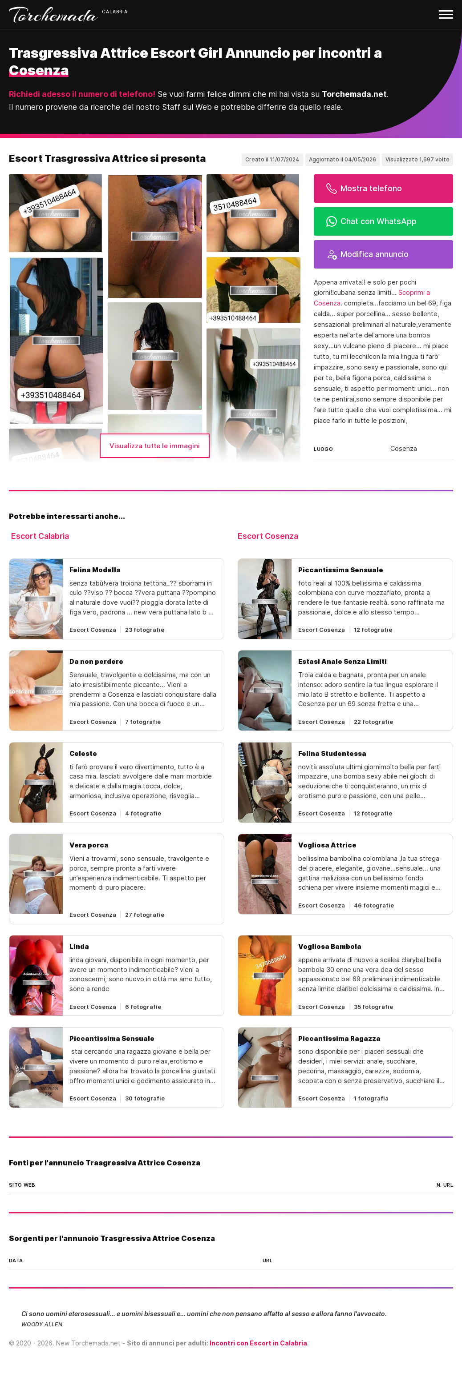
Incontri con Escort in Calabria (258, 1343)
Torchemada (53, 15)
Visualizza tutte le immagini (154, 446)
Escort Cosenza (268, 536)
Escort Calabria (40, 536)
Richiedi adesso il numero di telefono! (82, 94)
